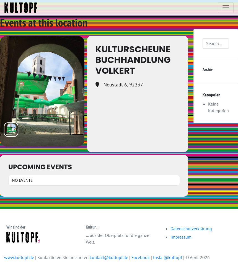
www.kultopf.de (19, 257)
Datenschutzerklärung (191, 228)
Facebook (141, 257)
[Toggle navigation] (226, 7)
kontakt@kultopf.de (109, 257)
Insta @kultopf (168, 257)
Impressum (181, 237)
